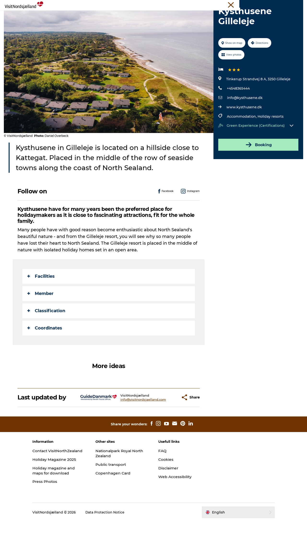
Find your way (231, 15)
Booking (257, 172)
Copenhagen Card (117, 500)
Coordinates (45, 355)
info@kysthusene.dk (244, 125)
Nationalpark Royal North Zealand (118, 480)
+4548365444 (237, 116)
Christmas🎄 (102, 15)
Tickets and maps (153, 20)
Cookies (166, 487)
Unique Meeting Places (240, 4)
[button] (165, 424)
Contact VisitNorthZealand (58, 480)
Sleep (159, 15)
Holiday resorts (270, 144)
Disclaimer (168, 495)
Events (140, 15)
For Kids (203, 15)
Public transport (115, 492)
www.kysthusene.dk (243, 134)
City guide (180, 15)
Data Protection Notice (113, 544)
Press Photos (53, 514)
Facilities (41, 303)
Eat (124, 15)
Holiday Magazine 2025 (62, 492)
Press (265, 4)
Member (41, 320)
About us (279, 4)
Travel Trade (210, 4)
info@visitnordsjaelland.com (131, 426)
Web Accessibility (175, 504)
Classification (46, 337)
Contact (296, 4)
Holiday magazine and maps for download (62, 503)
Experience (73, 15)
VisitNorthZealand (183, 4)
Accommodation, (241, 144)
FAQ (162, 478)
